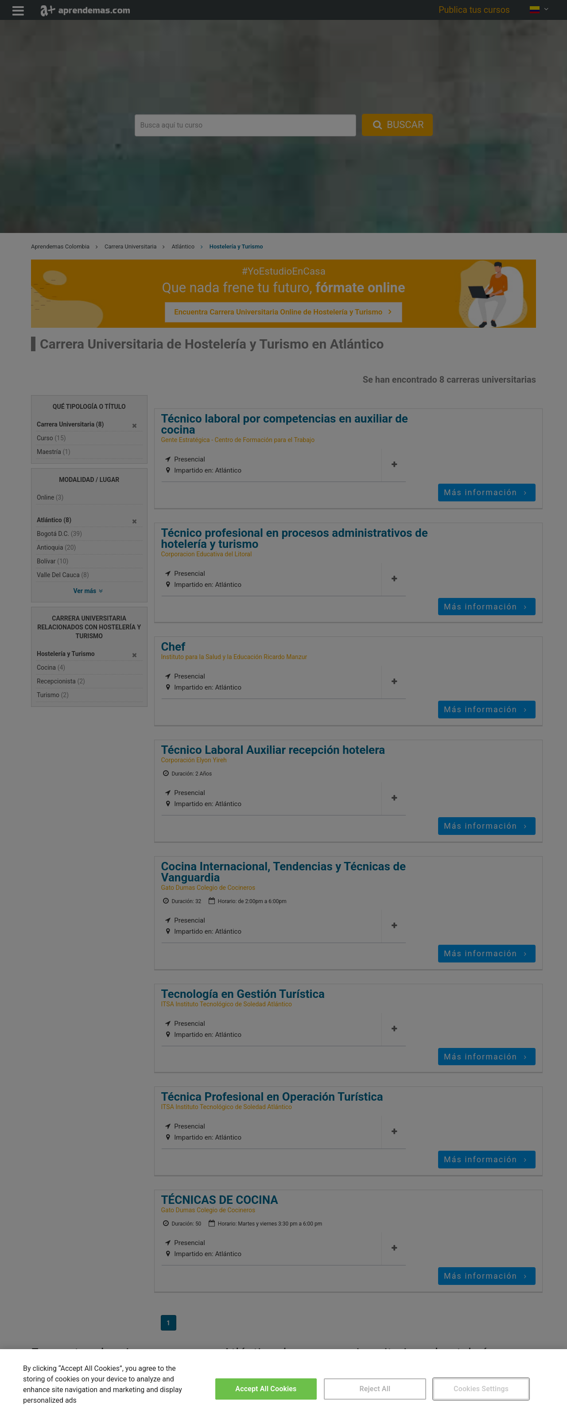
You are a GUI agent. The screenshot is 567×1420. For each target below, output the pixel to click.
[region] (283, 1384)
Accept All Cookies (265, 1389)
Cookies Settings (481, 1389)
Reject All (375, 1389)
